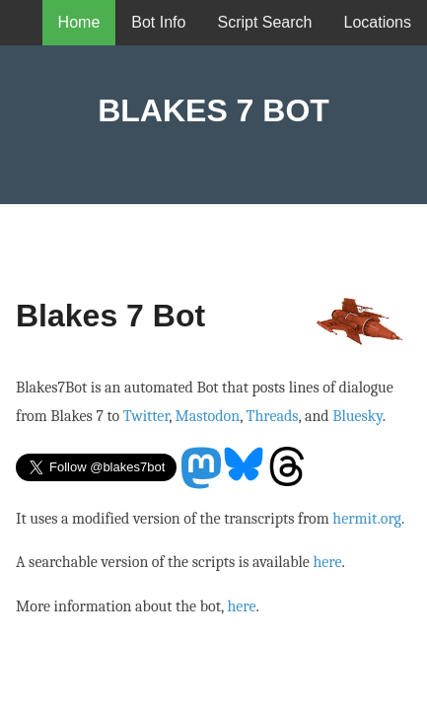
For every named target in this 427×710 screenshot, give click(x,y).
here (327, 562)
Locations (378, 22)
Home (79, 22)
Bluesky (357, 416)
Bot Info (158, 22)
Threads (273, 416)
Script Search (264, 22)
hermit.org (366, 519)
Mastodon (208, 416)
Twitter (146, 416)
